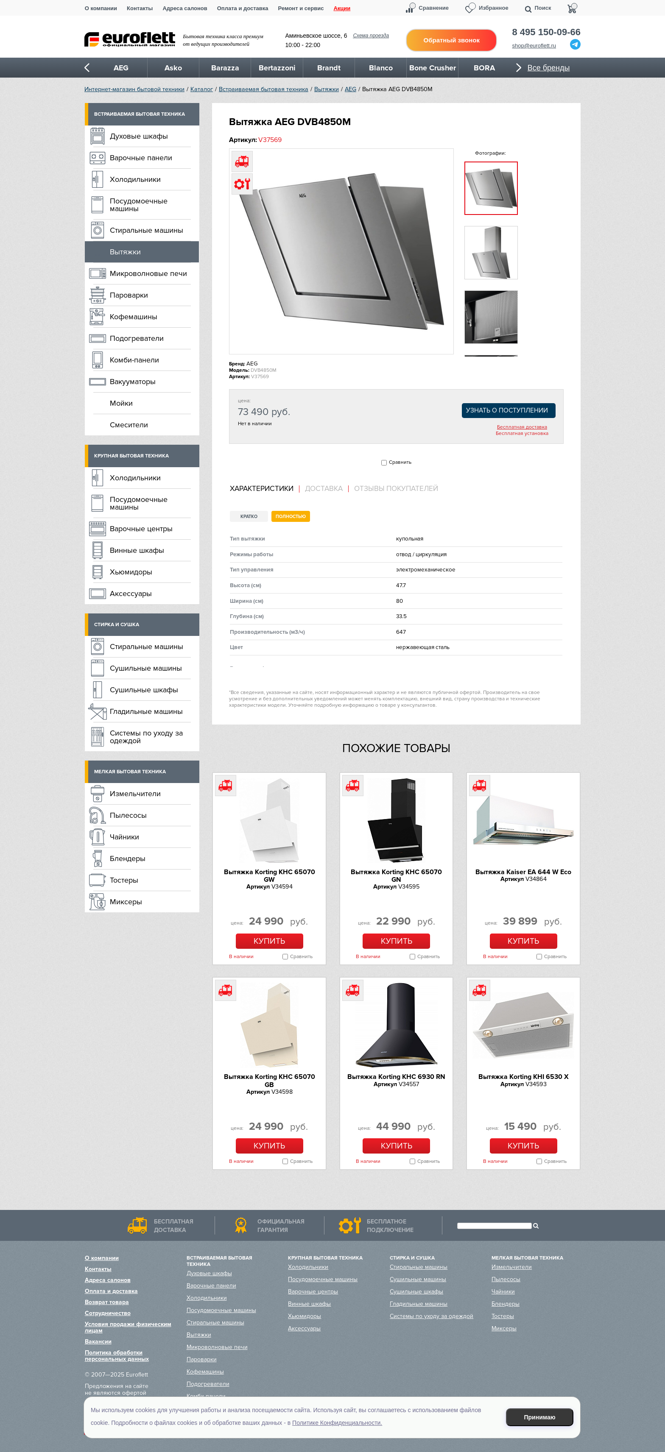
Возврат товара (107, 1302)
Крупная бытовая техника (131, 456)
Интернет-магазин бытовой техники (134, 89)
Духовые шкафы (139, 136)
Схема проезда (371, 36)
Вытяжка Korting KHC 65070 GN (396, 876)
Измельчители (135, 793)
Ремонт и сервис (301, 8)
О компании (101, 8)
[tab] (264, 489)
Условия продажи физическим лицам (128, 1327)
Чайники (124, 837)
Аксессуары (131, 593)
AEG (350, 89)
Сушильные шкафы (144, 689)
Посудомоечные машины (139, 204)
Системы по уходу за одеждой (146, 736)
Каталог (201, 89)
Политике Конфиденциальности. (337, 1422)
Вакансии (98, 1341)
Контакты (140, 8)
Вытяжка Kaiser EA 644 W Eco (523, 872)
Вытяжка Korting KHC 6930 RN (396, 1077)
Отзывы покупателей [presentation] (396, 488)
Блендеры (127, 858)
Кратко (248, 516)
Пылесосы (128, 815)
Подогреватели (137, 338)
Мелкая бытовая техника (130, 772)
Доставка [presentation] (324, 488)
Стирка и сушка (116, 624)
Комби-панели (134, 360)
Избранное (494, 8)
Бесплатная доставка (522, 427)
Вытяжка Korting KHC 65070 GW (269, 876)
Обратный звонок (452, 40)
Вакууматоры (133, 381)
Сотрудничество (108, 1313)
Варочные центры (141, 528)
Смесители (129, 424)
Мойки (121, 403)
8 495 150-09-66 (546, 32)
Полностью (291, 516)
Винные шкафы (137, 550)
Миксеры (126, 901)
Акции (341, 8)
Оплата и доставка (242, 8)
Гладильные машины (146, 711)
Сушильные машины (146, 668)
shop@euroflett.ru (534, 45)
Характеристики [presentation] (261, 488)
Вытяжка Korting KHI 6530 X (523, 1077)
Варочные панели (141, 157)
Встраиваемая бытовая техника (263, 89)
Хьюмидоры (131, 572)
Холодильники (135, 179)
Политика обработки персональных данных (117, 1356)
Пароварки (129, 295)
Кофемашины (133, 316)
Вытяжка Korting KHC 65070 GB (269, 1081)
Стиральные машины (146, 230)
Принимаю (540, 1417)
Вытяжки (326, 89)
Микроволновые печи (148, 273)
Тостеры (124, 880)
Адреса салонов (184, 8)
